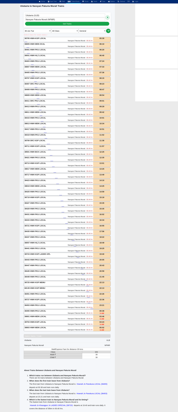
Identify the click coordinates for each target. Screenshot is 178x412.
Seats (94, 1)
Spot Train (52, 1)
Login (135, 1)
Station (111, 1)
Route (85, 1)
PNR (62, 1)
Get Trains (67, 24)
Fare (102, 1)
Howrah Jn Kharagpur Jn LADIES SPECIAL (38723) (51, 405)
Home (42, 1)
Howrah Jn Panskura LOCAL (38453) (92, 393)
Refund (121, 1)
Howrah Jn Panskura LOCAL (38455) (92, 384)
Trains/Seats (73, 1)
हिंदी (128, 1)
